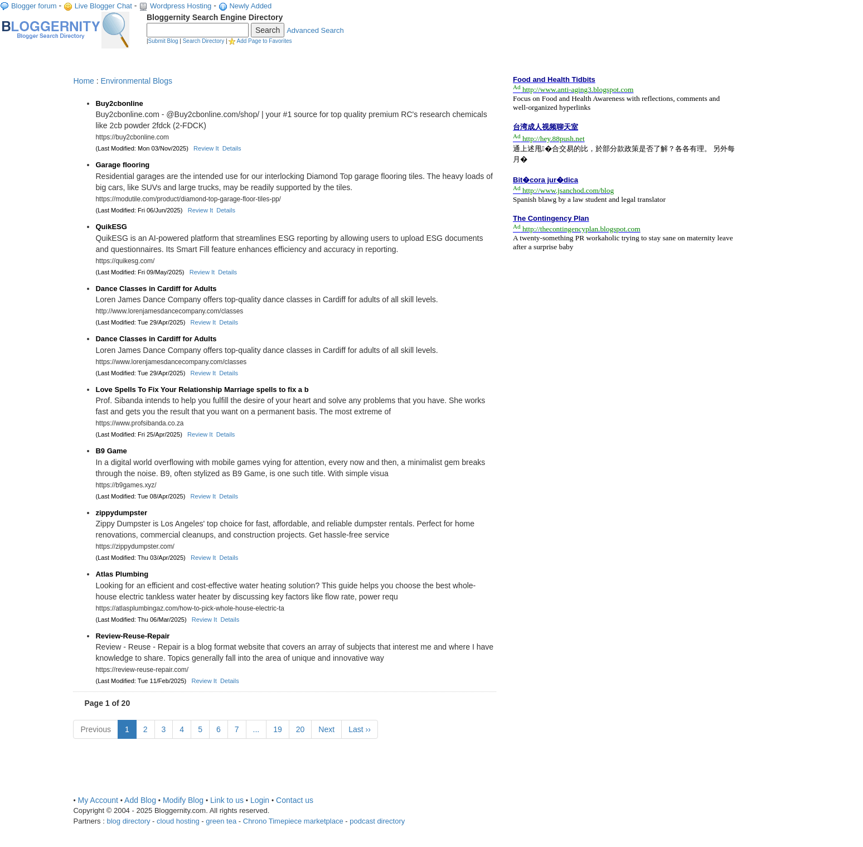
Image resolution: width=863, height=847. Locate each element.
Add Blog (140, 800)
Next (326, 729)
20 (300, 729)
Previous (95, 729)
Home (83, 80)
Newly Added (250, 6)
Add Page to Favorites (264, 41)
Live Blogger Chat (103, 6)
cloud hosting (178, 821)
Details (231, 148)
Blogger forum (34, 6)
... (256, 729)
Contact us (294, 800)
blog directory (128, 821)
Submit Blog (163, 41)
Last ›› (359, 729)
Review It (206, 148)
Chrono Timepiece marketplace (293, 821)
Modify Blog (183, 800)
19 (277, 729)
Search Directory (203, 41)
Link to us (227, 800)
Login (259, 800)
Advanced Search (315, 30)
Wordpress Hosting (180, 6)
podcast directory (377, 821)
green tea (221, 821)
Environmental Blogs (136, 80)
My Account (98, 800)
